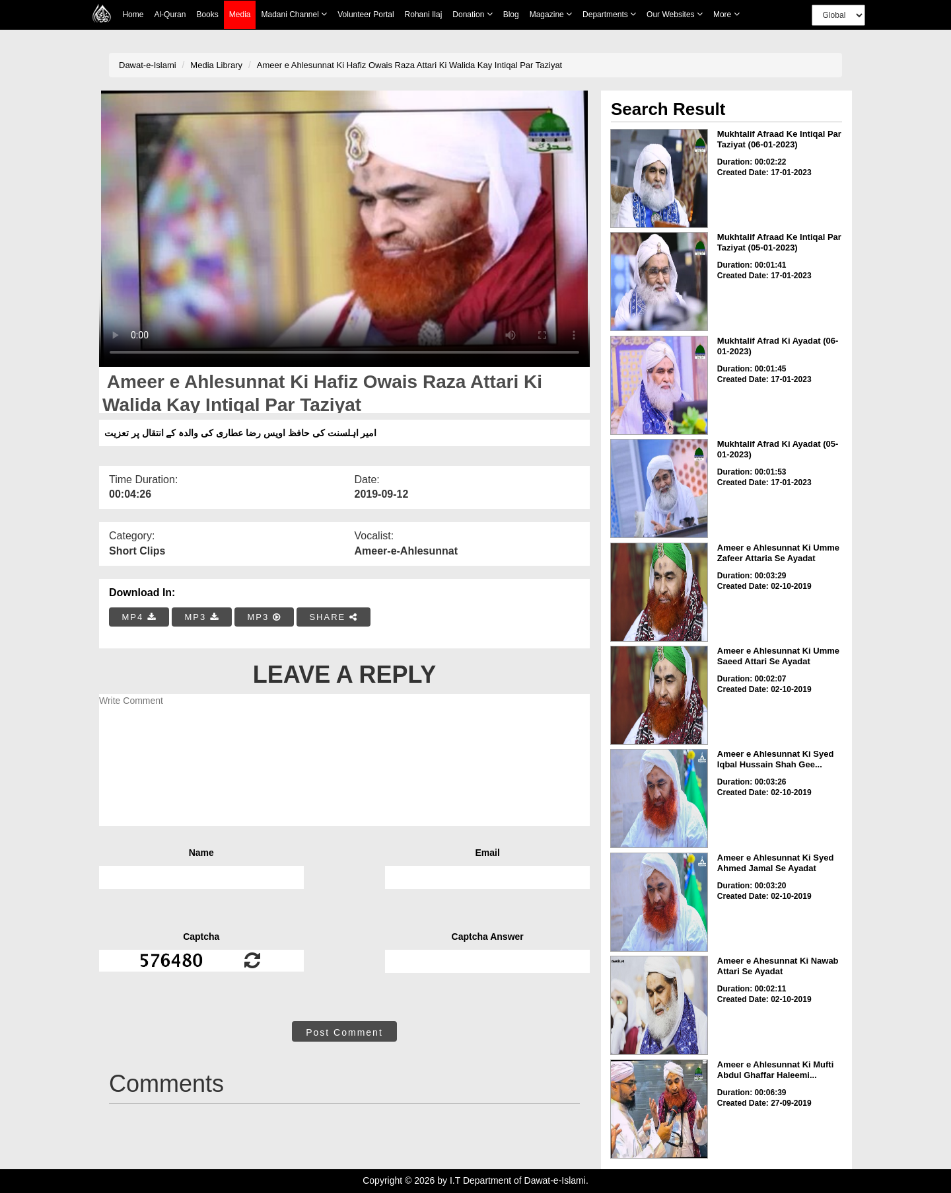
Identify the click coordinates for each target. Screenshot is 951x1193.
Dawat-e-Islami (147, 65)
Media (240, 15)
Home (132, 14)
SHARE (333, 617)
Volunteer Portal (365, 14)
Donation (472, 14)
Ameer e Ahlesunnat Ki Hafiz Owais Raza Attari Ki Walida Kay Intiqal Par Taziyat (409, 65)
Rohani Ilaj (423, 14)
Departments (609, 14)
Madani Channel (294, 14)
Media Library (216, 65)
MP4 (139, 617)
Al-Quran (170, 14)
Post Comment (344, 1032)
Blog (511, 14)
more (726, 14)
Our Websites (675, 14)
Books (207, 14)
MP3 (201, 617)
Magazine (551, 14)
